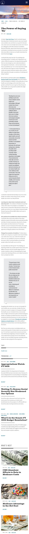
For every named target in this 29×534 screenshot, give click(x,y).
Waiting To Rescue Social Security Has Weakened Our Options (14, 391)
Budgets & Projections (14, 413)
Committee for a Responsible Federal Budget (3, 3)
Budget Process (4, 415)
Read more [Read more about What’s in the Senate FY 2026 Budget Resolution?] (3, 435)
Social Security (12, 386)
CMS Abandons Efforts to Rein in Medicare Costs (12, 472)
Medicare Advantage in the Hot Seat (13, 505)
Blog (8, 386)
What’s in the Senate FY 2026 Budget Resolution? (14, 419)
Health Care (13, 467)
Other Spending (22, 413)
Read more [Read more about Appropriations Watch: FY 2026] (3, 381)
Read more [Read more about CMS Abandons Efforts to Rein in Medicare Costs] (4, 477)
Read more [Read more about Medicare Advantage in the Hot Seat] (4, 509)
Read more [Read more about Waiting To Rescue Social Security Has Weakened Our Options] (3, 409)
